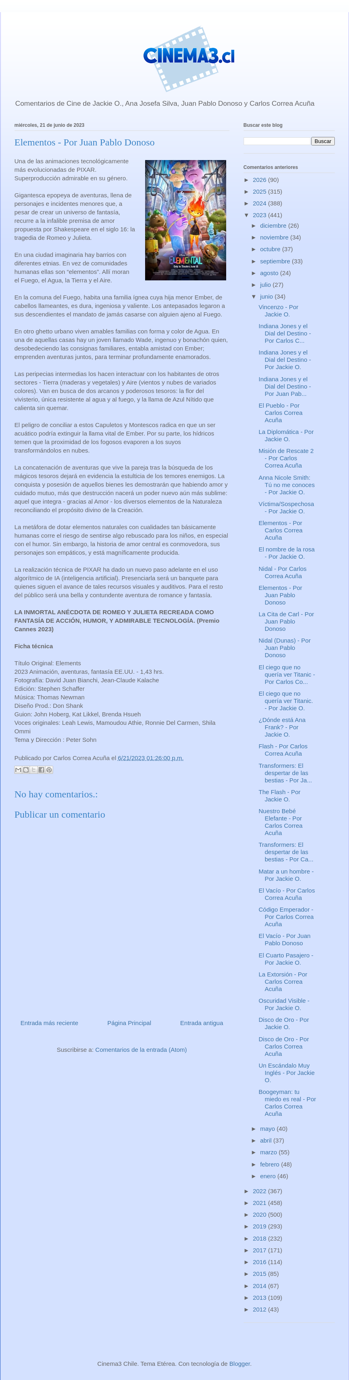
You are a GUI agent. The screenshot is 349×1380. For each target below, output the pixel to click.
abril (267, 1140)
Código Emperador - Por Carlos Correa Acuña (286, 916)
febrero (270, 1164)
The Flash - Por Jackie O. (279, 795)
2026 (260, 179)
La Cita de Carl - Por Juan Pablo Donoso (286, 621)
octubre (271, 249)
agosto (270, 272)
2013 (260, 1297)
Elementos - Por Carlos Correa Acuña (280, 530)
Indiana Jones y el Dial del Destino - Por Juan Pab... (285, 386)
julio (266, 284)
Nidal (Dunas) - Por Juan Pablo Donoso (284, 647)
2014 (260, 1285)
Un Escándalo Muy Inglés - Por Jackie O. (287, 1072)
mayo (268, 1128)
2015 (260, 1273)
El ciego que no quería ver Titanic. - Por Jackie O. (286, 700)
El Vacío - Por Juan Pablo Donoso (284, 939)
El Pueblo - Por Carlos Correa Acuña (280, 412)
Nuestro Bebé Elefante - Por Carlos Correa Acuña (280, 821)
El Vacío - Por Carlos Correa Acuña (287, 894)
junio (267, 296)
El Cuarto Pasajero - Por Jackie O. (286, 959)
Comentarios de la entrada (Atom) (141, 1049)
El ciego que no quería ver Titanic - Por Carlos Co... (287, 674)
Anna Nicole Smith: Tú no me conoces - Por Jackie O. (287, 485)
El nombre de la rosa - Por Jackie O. (287, 553)
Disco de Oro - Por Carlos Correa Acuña (284, 1046)
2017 (260, 1250)
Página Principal (129, 1022)
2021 (260, 1202)
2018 (260, 1238)
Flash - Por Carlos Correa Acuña (283, 750)
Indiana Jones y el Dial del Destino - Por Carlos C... (285, 333)
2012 (260, 1309)
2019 (260, 1226)
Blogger (239, 1363)
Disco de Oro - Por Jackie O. (284, 1023)
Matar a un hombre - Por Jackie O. (286, 875)
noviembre (275, 237)
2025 (260, 191)
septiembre (276, 261)
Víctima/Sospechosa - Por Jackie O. (286, 507)
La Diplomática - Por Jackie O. (286, 435)
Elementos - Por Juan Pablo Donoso (280, 595)
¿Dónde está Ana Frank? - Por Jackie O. (282, 727)
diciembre (274, 225)
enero (269, 1176)
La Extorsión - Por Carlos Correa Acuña (283, 981)
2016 (260, 1261)
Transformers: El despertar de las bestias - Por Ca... (286, 852)
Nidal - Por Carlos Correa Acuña (282, 572)
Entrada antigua (201, 1022)
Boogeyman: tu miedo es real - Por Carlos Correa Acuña (287, 1102)
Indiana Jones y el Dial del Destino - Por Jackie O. (285, 359)
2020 (260, 1214)
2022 (260, 1191)
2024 (260, 203)
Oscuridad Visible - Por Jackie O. (284, 1004)
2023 (260, 214)
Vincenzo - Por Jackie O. (278, 310)
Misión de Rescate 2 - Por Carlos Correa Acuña (286, 458)
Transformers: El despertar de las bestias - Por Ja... (285, 773)
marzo (269, 1152)
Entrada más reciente (50, 1022)
